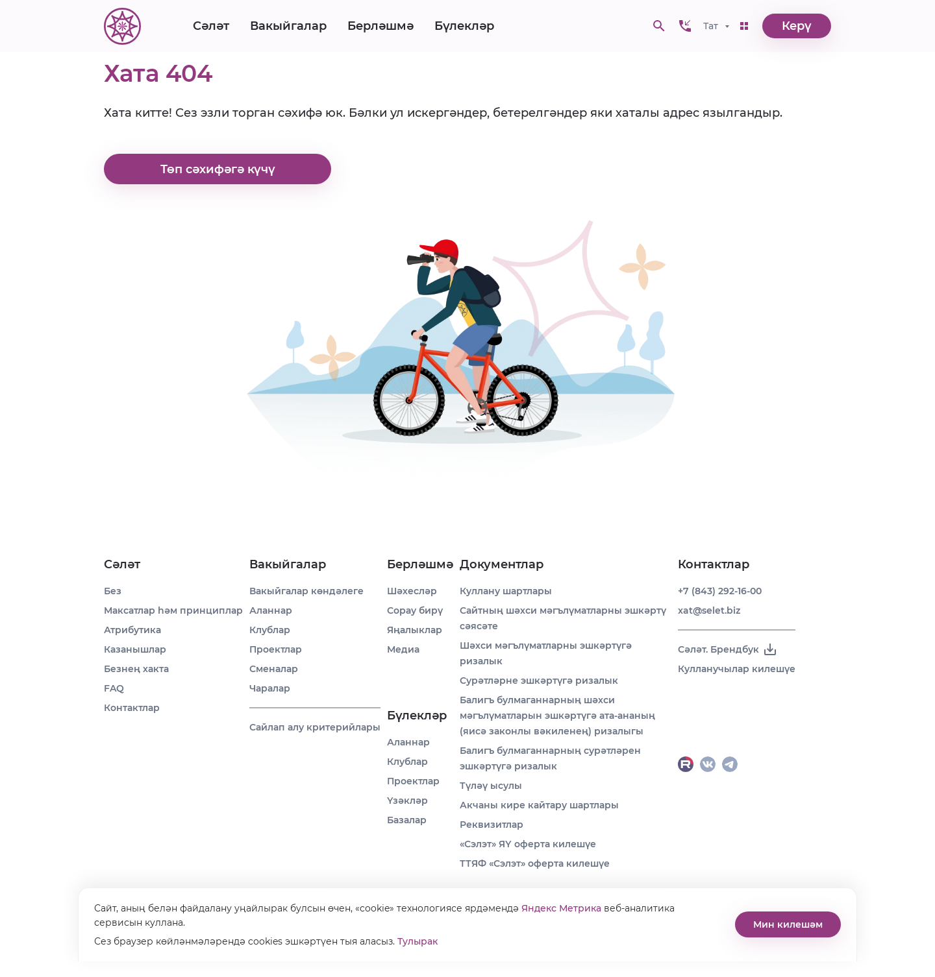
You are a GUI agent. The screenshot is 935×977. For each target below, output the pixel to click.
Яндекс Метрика (561, 908)
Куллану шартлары (506, 591)
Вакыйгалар (288, 26)
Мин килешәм (788, 924)
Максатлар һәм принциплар (173, 610)
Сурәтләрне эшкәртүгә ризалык (539, 680)
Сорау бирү (415, 610)
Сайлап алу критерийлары (314, 727)
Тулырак (417, 941)
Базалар (407, 820)
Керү (797, 26)
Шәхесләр (412, 591)
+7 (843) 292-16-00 (720, 591)
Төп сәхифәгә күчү (217, 169)
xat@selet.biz (709, 610)
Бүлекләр (464, 26)
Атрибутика (132, 630)
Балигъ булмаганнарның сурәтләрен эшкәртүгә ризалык (550, 758)
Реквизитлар (491, 824)
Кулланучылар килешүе (736, 669)
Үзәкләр (407, 800)
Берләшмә (380, 26)
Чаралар (269, 688)
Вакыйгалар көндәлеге (306, 591)
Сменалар (273, 669)
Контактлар (132, 708)
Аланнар (270, 610)
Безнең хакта (136, 669)
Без (112, 591)
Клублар (269, 630)
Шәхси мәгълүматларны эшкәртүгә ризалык (546, 653)
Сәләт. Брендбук (728, 649)
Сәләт (211, 26)
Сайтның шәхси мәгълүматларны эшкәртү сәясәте (563, 618)
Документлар (501, 564)
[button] (685, 26)
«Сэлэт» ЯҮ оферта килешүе (528, 844)
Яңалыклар (414, 630)
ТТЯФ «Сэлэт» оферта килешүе (535, 863)
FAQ (114, 688)
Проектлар (275, 649)
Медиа (403, 649)
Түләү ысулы (491, 785)
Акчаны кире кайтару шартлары (539, 805)
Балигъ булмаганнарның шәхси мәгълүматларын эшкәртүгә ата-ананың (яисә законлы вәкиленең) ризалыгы (557, 715)
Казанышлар (135, 649)
